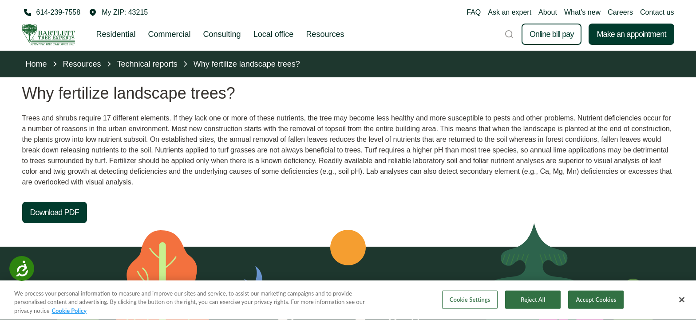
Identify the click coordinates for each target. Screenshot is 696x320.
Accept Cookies (596, 300)
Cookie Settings (470, 300)
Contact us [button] (657, 12)
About (547, 12)
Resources (325, 34)
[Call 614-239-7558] (51, 12)
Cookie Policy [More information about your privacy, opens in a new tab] (69, 311)
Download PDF (54, 212)
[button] (118, 12)
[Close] (682, 300)
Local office (273, 34)
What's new (582, 12)
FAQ (474, 12)
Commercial (169, 34)
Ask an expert (509, 12)
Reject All (533, 300)
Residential (116, 34)
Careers (620, 12)
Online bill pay (552, 34)
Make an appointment (631, 34)
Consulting (222, 34)
